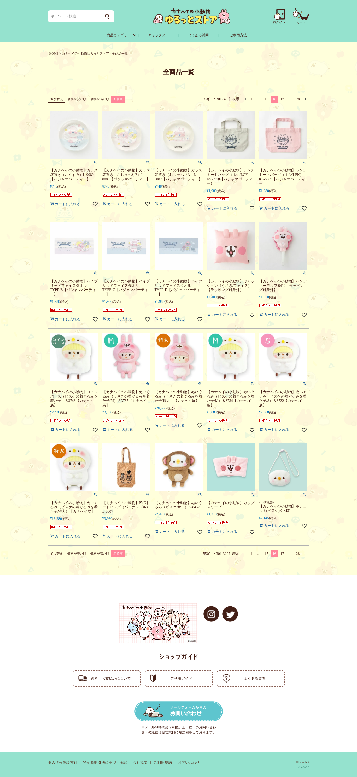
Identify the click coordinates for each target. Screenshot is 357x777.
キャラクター (158, 35)
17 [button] (282, 99)
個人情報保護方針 (62, 762)
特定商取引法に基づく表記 (105, 762)
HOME (53, 53)
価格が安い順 (76, 99)
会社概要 (140, 762)
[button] (245, 99)
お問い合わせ (189, 762)
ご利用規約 (163, 762)
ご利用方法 (238, 35)
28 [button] (298, 99)
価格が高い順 (99, 99)
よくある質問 (198, 35)
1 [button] (252, 99)
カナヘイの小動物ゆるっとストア (85, 53)
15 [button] (266, 99)
